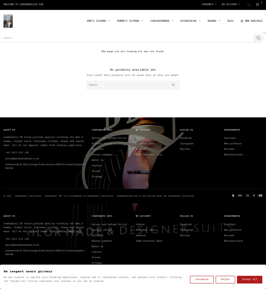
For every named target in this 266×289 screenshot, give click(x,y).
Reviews (229, 148)
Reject (225, 279)
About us (97, 159)
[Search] (133, 84)
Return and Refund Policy (109, 137)
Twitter (185, 148)
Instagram (186, 143)
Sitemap (97, 176)
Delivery (97, 148)
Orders (140, 137)
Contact (97, 165)
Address (141, 148)
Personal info (145, 143)
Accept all (249, 279)
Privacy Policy (102, 143)
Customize (202, 279)
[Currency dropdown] (209, 4)
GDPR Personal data (149, 154)
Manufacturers (233, 154)
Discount (230, 137)
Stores (96, 170)
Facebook (186, 137)
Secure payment (102, 154)
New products (233, 143)
